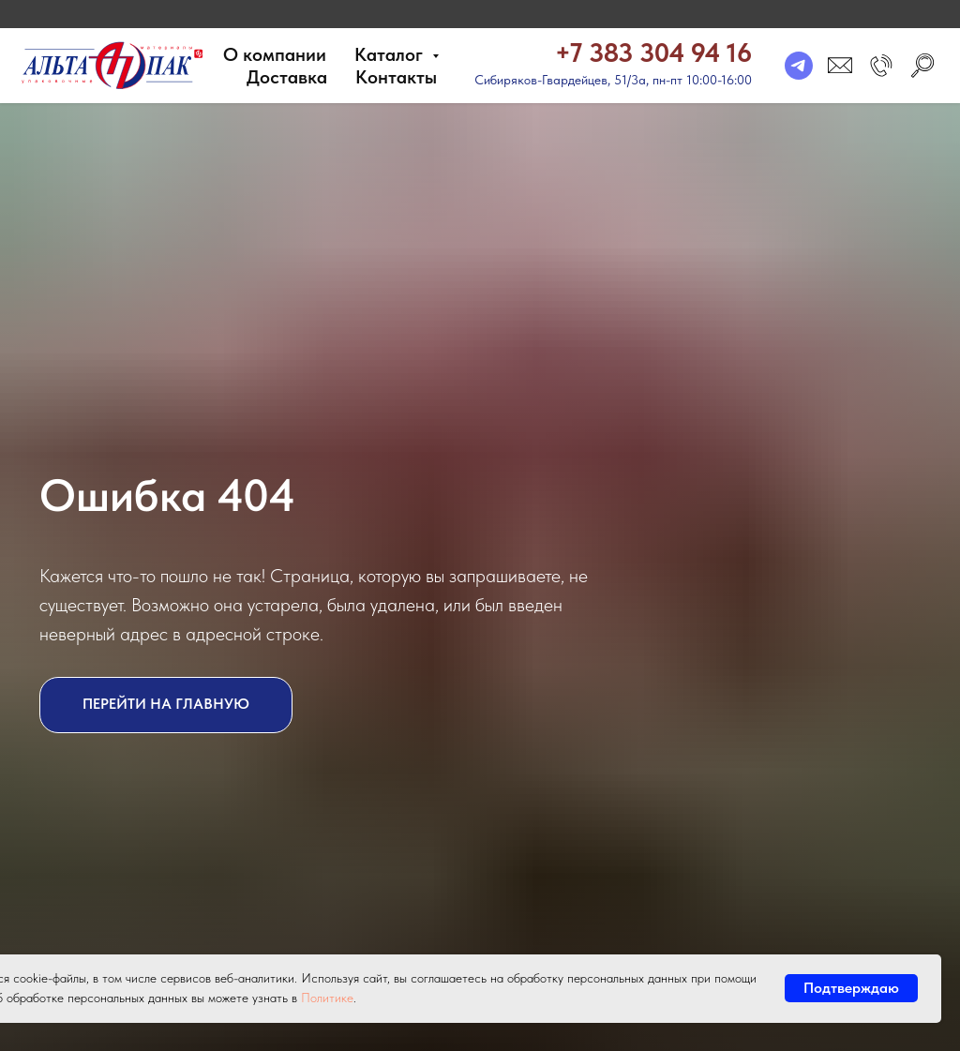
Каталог (391, 54)
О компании (274, 54)
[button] (881, 66)
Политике (327, 997)
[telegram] (799, 66)
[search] (922, 66)
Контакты (396, 77)
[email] (840, 66)
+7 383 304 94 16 (653, 52)
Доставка (287, 77)
